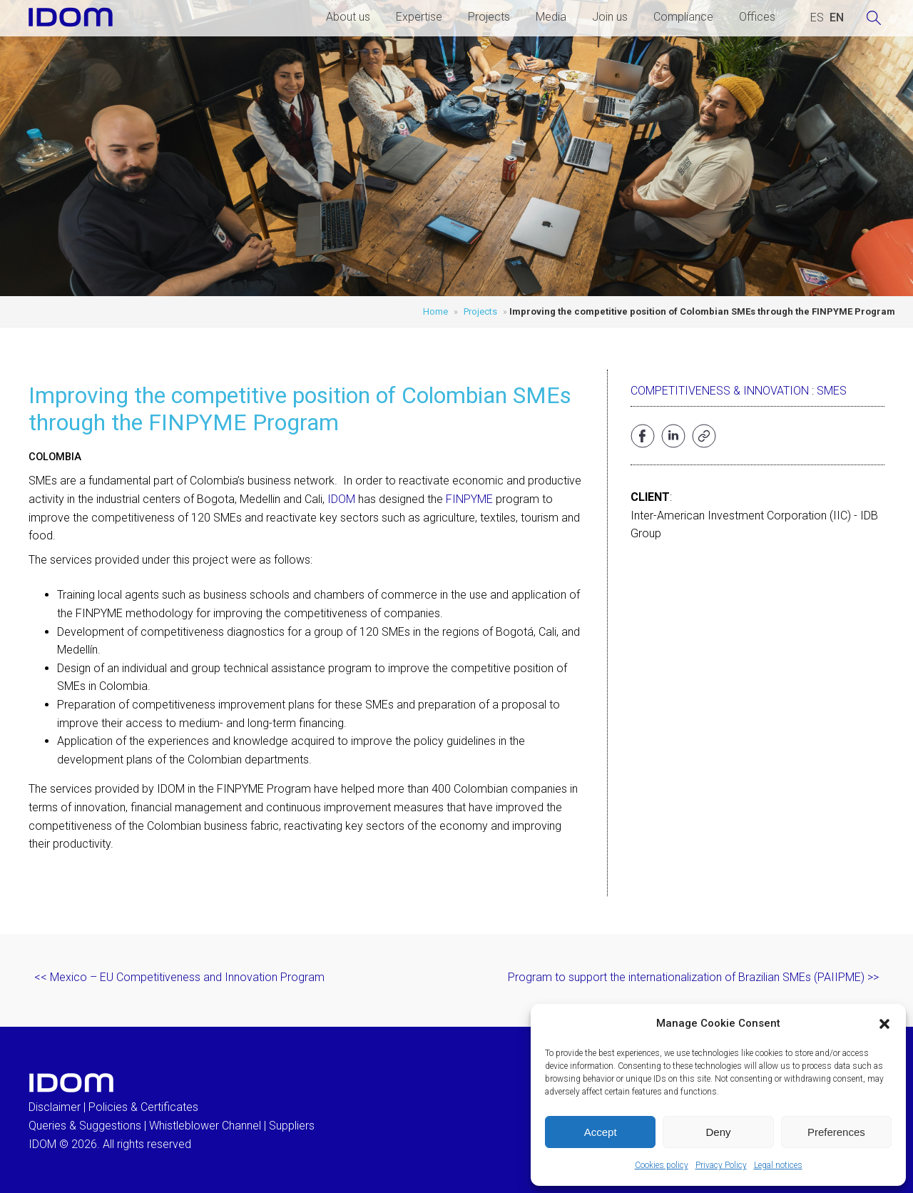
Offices (757, 17)
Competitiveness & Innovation (720, 390)
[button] (884, 1024)
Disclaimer (55, 1107)
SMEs (832, 390)
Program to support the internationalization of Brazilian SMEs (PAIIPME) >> (693, 977)
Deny (717, 1132)
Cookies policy (661, 1165)
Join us (610, 17)
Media (551, 17)
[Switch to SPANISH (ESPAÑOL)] (817, 17)
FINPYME (469, 499)
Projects (489, 17)
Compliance (683, 17)
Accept (600, 1132)
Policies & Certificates (143, 1107)
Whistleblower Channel (205, 1125)
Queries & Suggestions (85, 1125)
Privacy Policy (721, 1165)
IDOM (341, 499)
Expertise (419, 17)
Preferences (836, 1132)
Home (435, 311)
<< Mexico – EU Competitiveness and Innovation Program (179, 977)
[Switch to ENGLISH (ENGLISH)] (837, 17)
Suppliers (292, 1125)
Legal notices (778, 1165)
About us (348, 17)
